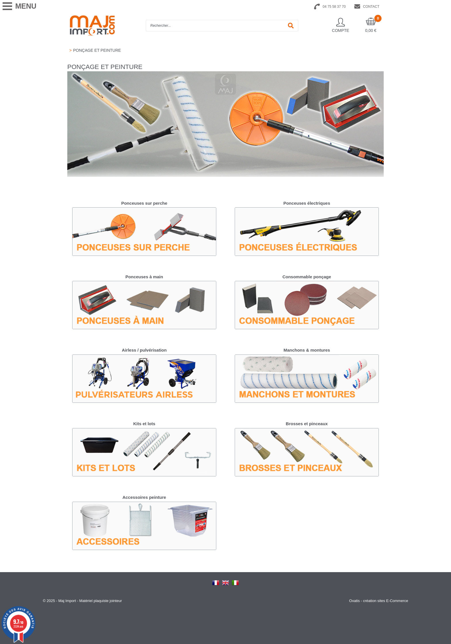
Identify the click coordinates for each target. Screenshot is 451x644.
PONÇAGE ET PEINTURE (97, 50)
